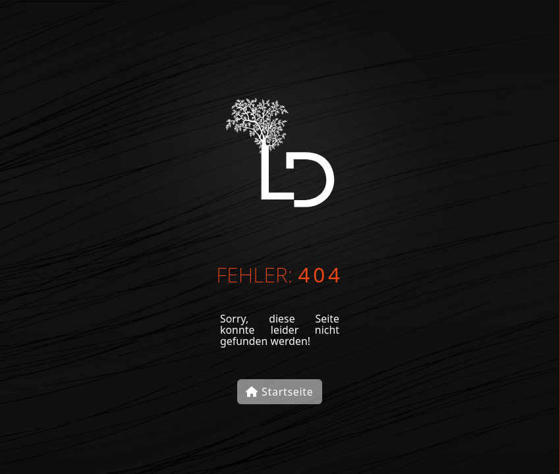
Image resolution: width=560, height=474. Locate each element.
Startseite (279, 391)
